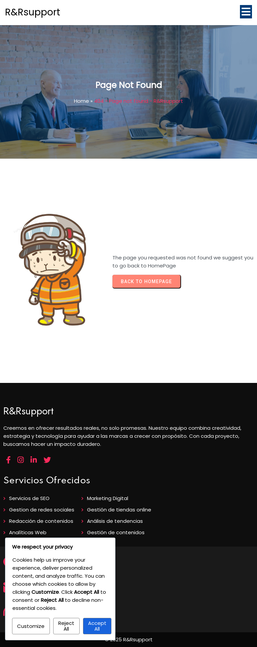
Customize (31, 626)
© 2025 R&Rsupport (129, 639)
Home (81, 100)
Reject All (66, 626)
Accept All (97, 626)
